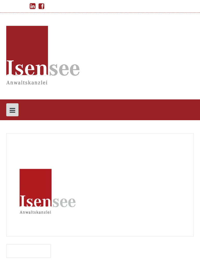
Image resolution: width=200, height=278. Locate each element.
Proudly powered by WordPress (32, 270)
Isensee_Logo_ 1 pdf (28, 251)
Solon (82, 270)
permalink (25, 224)
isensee (53, 157)
